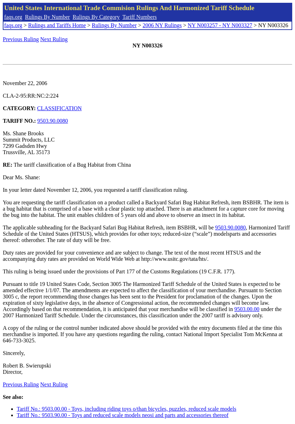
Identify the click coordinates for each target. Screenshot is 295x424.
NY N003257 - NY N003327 (220, 25)
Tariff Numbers (139, 17)
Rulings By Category (96, 17)
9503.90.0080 (52, 121)
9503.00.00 (246, 309)
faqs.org (13, 17)
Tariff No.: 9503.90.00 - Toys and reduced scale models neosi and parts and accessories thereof (122, 415)
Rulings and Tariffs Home (57, 25)
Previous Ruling (21, 39)
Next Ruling (54, 39)
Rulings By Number (47, 17)
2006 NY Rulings (162, 25)
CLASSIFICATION (59, 108)
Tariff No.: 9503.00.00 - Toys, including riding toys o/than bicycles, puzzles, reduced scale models (126, 409)
